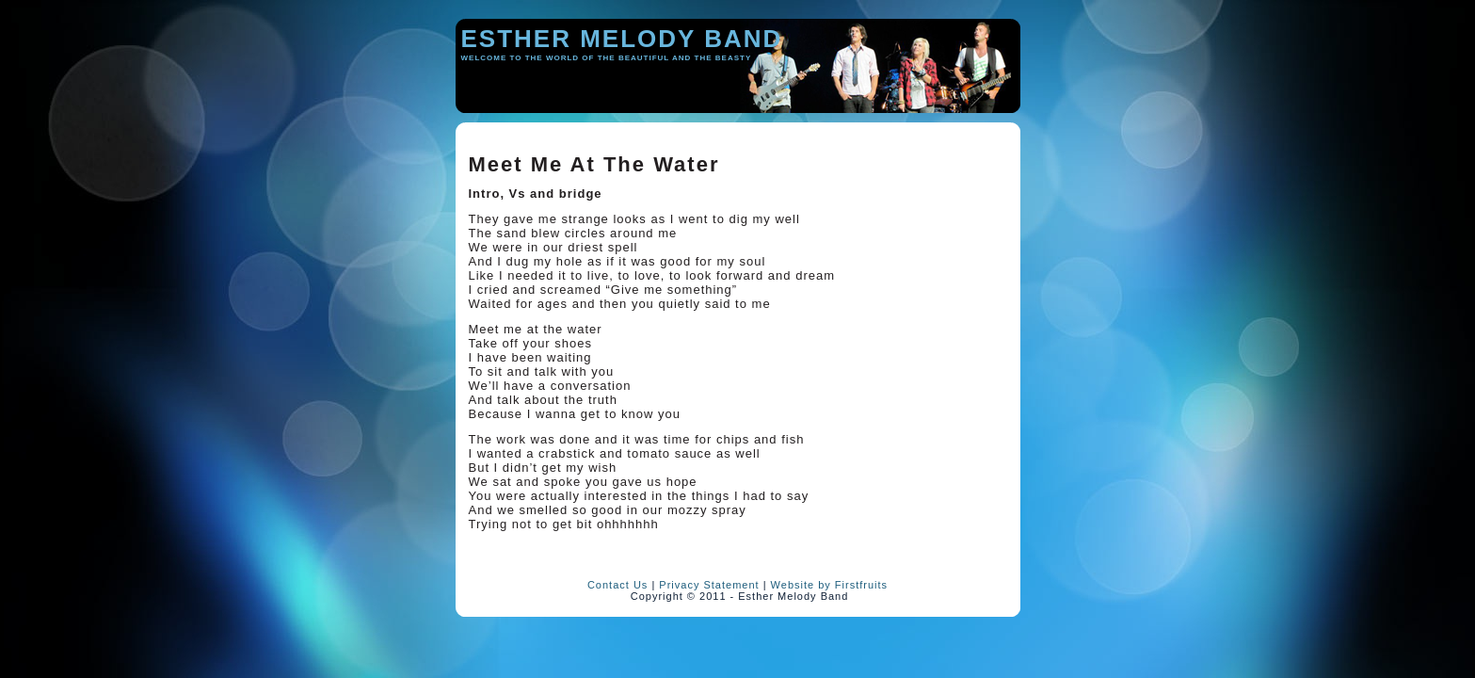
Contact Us (617, 584)
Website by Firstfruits (830, 584)
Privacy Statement (709, 584)
